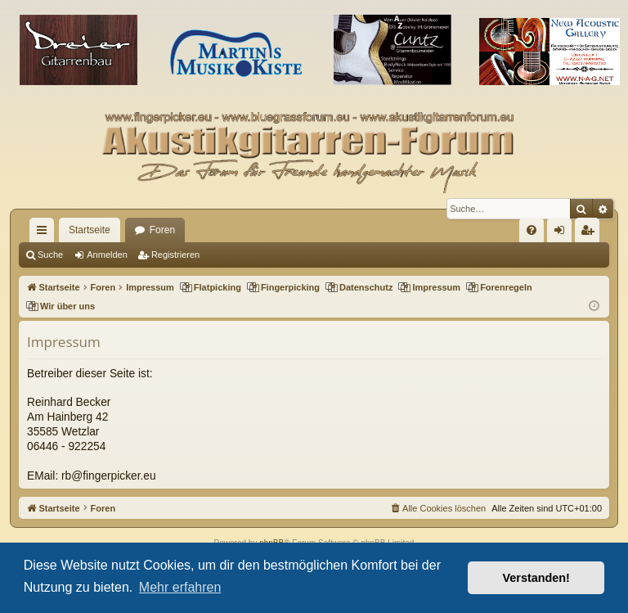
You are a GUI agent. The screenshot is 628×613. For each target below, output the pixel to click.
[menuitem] (531, 230)
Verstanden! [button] (536, 577)
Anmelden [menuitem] (563, 233)
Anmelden (107, 254)
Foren (162, 230)
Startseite (89, 230)
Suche (50, 254)
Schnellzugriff (45, 233)
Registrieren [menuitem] (590, 233)
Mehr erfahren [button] (180, 587)
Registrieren (175, 254)
